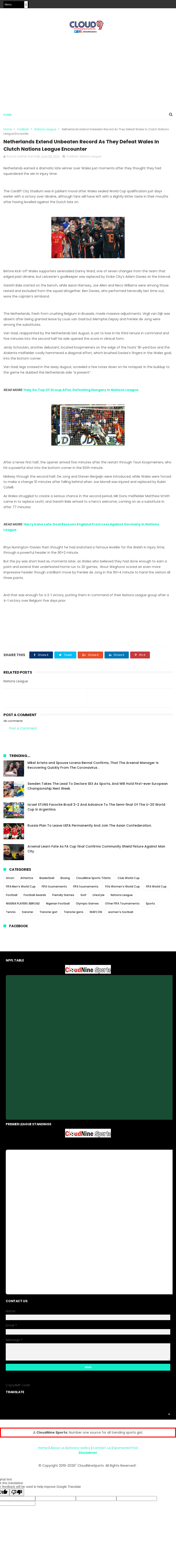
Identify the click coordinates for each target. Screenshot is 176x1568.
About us (57, 1451)
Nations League (45, 131)
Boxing (65, 881)
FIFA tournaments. (86, 890)
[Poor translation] (16, 1496)
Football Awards (35, 898)
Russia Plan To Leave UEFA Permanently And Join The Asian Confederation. (90, 829)
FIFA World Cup (156, 890)
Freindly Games (63, 898)
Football (23, 131)
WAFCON (96, 915)
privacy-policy (78, 1451)
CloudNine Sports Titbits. (93, 881)
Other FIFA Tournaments (122, 907)
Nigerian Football (58, 907)
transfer (27, 915)
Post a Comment (23, 731)
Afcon (10, 881)
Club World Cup (129, 881)
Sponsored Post (125, 1451)
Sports (150, 907)
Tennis (11, 915)
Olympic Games (87, 907)
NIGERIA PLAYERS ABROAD (23, 907)
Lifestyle (98, 898)
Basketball (46, 881)
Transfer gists (73, 915)
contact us (102, 1451)
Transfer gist (48, 915)
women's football (120, 915)
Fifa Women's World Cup (122, 890)
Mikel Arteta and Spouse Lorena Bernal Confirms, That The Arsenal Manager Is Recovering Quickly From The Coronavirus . (93, 768)
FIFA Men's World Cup (21, 890)
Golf (83, 898)
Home (7, 116)
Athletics (26, 881)
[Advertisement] (88, 71)
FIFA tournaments (54, 890)
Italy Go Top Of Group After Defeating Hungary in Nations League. (81, 393)
